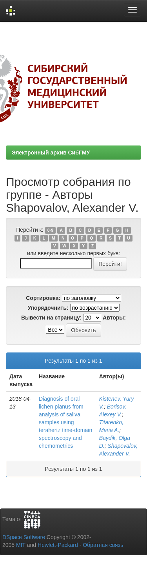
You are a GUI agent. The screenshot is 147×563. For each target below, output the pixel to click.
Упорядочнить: (47, 308)
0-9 (50, 230)
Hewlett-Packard (58, 545)
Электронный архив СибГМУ (51, 152)
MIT (20, 545)
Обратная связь (103, 545)
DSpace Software (23, 537)
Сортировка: (43, 298)
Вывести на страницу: (51, 317)
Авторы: (114, 317)
